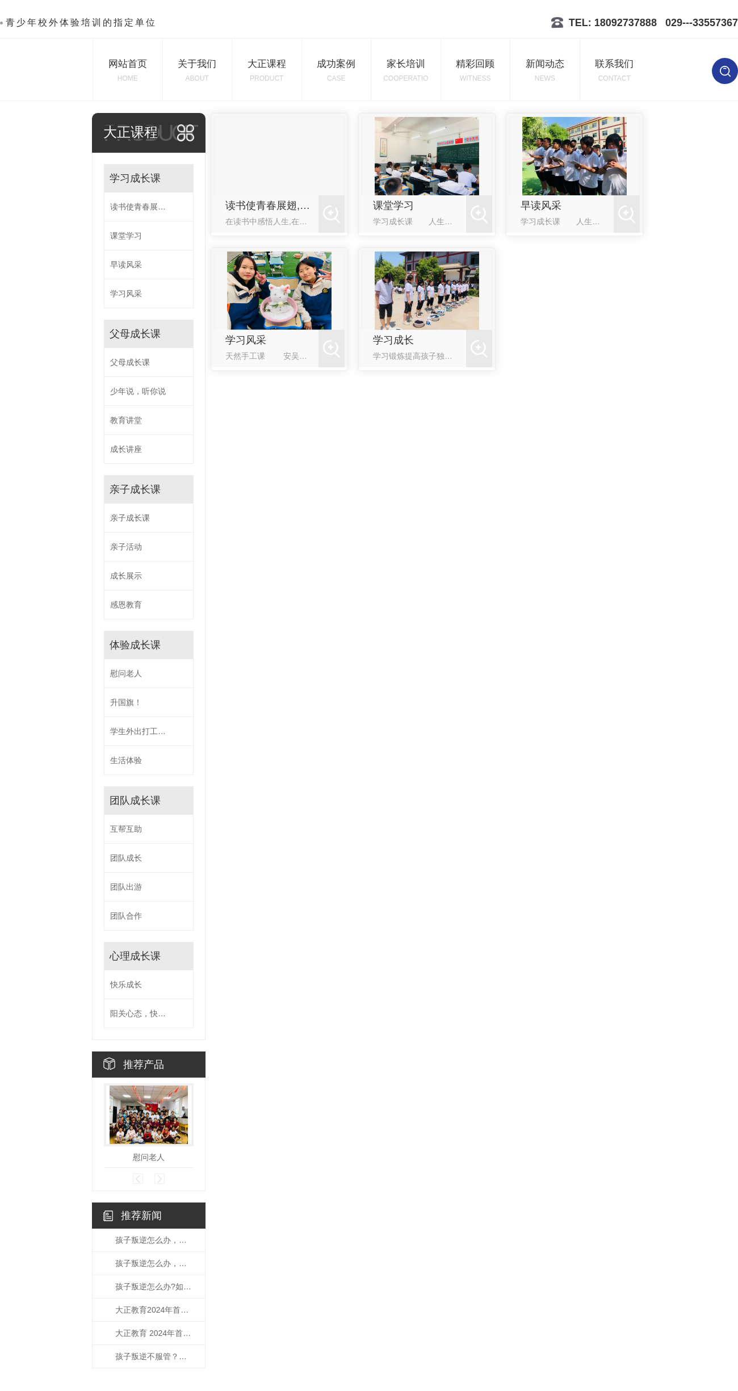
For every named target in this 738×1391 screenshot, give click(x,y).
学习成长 (393, 340)
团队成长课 (135, 800)
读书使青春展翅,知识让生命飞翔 (148, 206)
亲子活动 (126, 546)
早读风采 (126, 264)
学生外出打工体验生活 (148, 731)
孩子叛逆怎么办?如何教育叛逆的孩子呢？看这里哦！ (154, 1286)
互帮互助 (126, 828)
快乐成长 (126, 984)
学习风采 (126, 293)
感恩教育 (126, 604)
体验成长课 (135, 645)
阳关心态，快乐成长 (146, 1013)
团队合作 (126, 915)
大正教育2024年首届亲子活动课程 (154, 1309)
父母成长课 (135, 334)
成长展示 (126, 575)
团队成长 (126, 857)
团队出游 (126, 886)
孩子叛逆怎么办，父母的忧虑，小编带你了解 (154, 1263)
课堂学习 (126, 235)
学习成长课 (135, 178)
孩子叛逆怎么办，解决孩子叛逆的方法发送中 (154, 1240)
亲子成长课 (135, 489)
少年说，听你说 (138, 391)
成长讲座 (126, 449)
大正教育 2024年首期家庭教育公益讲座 (154, 1333)
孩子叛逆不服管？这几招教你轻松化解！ (154, 1356)
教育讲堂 (126, 420)
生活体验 (126, 760)
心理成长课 (135, 956)
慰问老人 (126, 673)
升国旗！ (126, 702)
